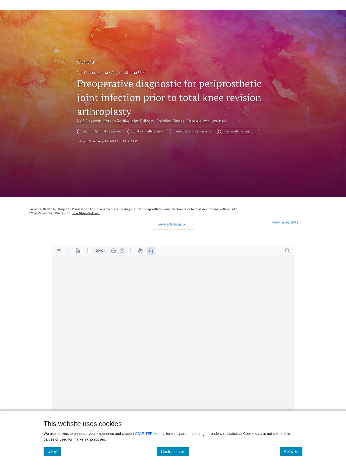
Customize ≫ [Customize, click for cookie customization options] (175, 451)
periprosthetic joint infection (194, 131)
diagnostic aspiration (239, 131)
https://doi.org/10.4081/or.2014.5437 (108, 141)
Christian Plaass (170, 121)
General (86, 62)
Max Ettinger (142, 121)
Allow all (293, 451)
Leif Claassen (89, 121)
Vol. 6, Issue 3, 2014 (92, 73)
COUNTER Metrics (150, 434)
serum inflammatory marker (101, 131)
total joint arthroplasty (148, 131)
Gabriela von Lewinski (206, 121)
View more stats (285, 222)
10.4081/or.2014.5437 (86, 213)
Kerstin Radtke (116, 121)
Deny (54, 451)
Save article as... (172, 224)
